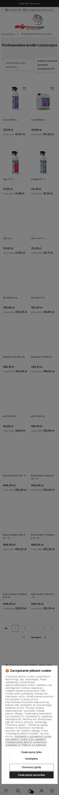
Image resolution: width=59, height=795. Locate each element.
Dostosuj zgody (31, 767)
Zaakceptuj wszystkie (31, 774)
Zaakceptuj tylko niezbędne (31, 755)
